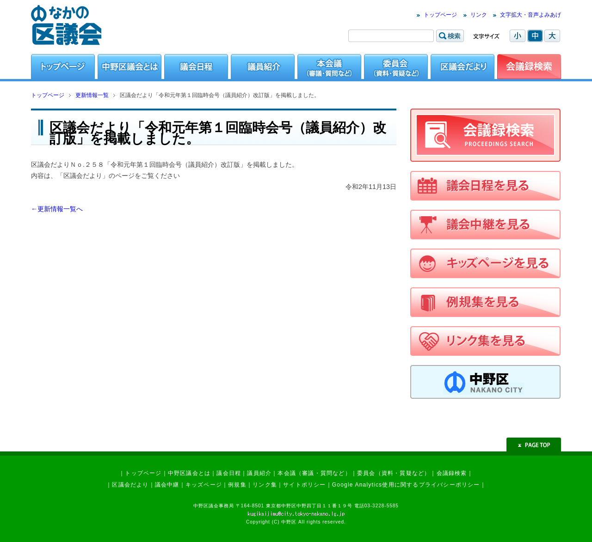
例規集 (237, 484)
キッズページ (203, 484)
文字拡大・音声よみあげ (530, 15)
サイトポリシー (304, 484)
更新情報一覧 (92, 95)
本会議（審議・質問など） (314, 473)
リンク (478, 15)
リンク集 (265, 484)
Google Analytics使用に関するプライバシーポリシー (406, 484)
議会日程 (228, 473)
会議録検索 (452, 473)
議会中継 (167, 484)
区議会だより (130, 484)
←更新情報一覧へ (57, 209)
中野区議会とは (189, 473)
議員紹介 (259, 473)
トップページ (440, 15)
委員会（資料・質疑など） (393, 473)
